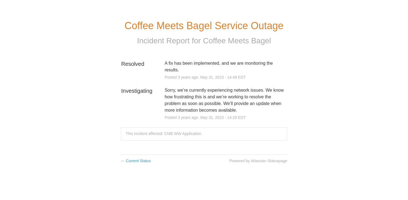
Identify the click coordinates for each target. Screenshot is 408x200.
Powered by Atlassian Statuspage (258, 161)
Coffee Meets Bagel (237, 40)
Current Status (136, 161)
